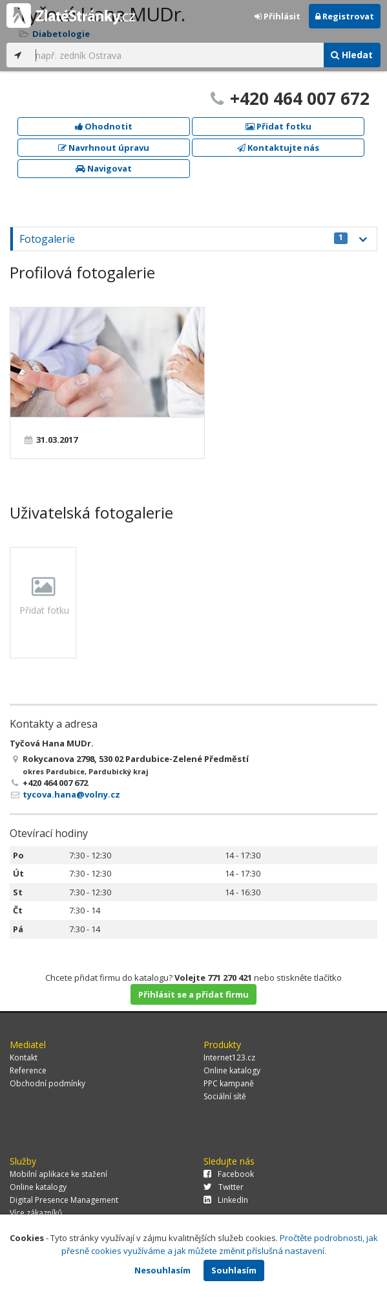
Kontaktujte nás (278, 147)
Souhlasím (233, 1270)
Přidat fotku (278, 126)
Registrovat (344, 16)
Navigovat (104, 168)
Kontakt (23, 1057)
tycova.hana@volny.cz (71, 794)
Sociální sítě (225, 1096)
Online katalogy (232, 1070)
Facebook (229, 1174)
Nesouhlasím (162, 1270)
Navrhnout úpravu (103, 147)
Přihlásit (277, 16)
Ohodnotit (103, 126)
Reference (28, 1070)
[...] (176, 55)
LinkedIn (226, 1199)
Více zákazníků (36, 1212)
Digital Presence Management (64, 1199)
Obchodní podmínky (47, 1083)
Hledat (352, 55)
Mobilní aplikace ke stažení (58, 1174)
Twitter (224, 1186)
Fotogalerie (183, 239)
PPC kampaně (229, 1083)
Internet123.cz (229, 1057)
